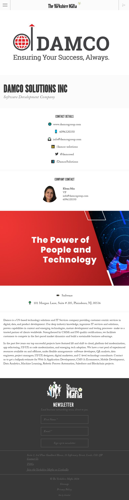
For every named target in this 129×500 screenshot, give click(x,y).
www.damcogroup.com (67, 124)
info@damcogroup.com (67, 139)
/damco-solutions (67, 147)
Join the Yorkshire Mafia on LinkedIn (48, 470)
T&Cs (30, 464)
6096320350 (67, 132)
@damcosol (67, 154)
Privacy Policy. (64, 490)
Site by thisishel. (64, 495)
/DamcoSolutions (67, 162)
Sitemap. (64, 484)
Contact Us (32, 459)
